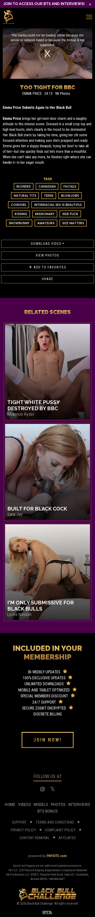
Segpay (30, 865)
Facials (69, 186)
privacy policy (23, 830)
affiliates (67, 838)
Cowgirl (18, 204)
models (41, 804)
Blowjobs (70, 195)
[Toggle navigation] (89, 17)
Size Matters (73, 223)
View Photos (47, 255)
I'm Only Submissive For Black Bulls (40, 606)
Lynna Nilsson (19, 614)
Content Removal (34, 838)
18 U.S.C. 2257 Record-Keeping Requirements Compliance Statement (47, 870)
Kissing (21, 214)
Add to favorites (47, 267)
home (10, 804)
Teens (48, 195)
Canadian (47, 186)
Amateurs (45, 223)
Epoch (17, 865)
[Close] (90, 4)
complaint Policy (60, 830)
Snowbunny (19, 223)
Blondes (23, 186)
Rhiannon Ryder (21, 414)
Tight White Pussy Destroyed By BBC (33, 405)
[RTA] (48, 912)
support (19, 822)
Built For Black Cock (37, 509)
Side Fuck (70, 214)
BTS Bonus (48, 811)
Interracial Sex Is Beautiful (58, 204)
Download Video (46, 244)
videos (24, 804)
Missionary (44, 214)
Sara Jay (15, 514)
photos (58, 804)
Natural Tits (25, 195)
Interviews (79, 804)
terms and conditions (55, 822)
